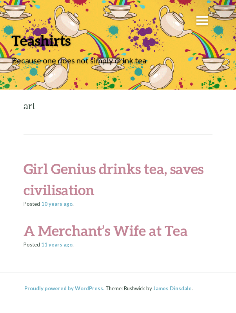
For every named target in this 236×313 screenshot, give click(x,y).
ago (57, 204)
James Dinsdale (172, 288)
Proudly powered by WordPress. (64, 288)
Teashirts (41, 40)
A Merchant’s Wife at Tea (106, 230)
